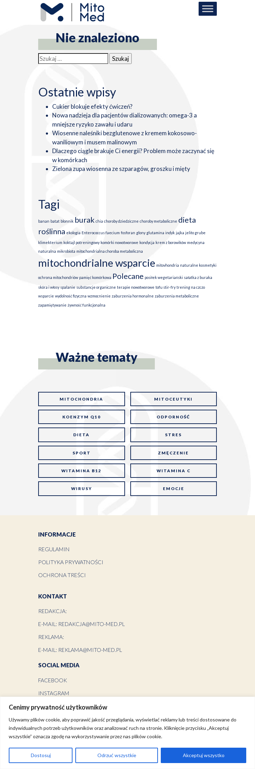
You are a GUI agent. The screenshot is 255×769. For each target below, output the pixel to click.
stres (173, 434)
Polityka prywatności (70, 562)
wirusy (81, 488)
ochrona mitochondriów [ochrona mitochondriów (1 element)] (58, 277)
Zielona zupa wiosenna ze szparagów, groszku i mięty (121, 168)
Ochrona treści (62, 575)
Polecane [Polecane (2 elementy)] (128, 276)
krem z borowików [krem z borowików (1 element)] (171, 242)
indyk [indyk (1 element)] (170, 232)
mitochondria (81, 399)
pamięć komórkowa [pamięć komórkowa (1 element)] (95, 277)
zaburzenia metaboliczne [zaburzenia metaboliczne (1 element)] (177, 296)
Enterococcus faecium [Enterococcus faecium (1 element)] (101, 232)
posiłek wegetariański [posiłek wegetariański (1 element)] (164, 277)
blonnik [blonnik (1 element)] (67, 221)
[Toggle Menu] (207, 8)
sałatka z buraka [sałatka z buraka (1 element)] (198, 277)
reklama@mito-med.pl (90, 650)
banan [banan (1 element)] (43, 221)
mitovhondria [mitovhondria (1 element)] (167, 265)
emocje (173, 488)
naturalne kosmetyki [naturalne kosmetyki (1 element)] (198, 265)
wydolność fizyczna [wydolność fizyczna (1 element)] (71, 296)
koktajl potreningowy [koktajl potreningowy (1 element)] (81, 242)
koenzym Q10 (81, 417)
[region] (127, 733)
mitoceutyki (173, 399)
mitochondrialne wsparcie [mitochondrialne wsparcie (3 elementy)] (96, 263)
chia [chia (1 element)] (99, 221)
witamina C (174, 470)
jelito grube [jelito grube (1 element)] (195, 232)
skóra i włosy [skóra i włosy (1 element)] (48, 287)
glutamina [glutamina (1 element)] (155, 232)
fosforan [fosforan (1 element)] (128, 232)
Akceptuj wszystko (204, 755)
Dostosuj (41, 755)
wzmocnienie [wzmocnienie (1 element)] (99, 296)
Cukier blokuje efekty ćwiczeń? (92, 106)
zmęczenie (173, 453)
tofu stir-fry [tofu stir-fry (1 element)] (165, 287)
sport (82, 453)
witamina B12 (81, 470)
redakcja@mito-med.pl (91, 624)
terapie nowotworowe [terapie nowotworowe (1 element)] (135, 287)
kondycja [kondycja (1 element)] (146, 242)
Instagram (53, 693)
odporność (173, 417)
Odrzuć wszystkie (116, 755)
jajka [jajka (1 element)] (180, 232)
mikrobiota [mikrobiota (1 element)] (66, 251)
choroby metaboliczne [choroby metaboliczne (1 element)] (158, 221)
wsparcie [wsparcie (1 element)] (46, 296)
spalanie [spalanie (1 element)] (67, 287)
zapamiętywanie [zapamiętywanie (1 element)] (52, 305)
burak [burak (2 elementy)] (85, 219)
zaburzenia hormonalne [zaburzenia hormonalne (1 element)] (133, 296)
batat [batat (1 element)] (55, 221)
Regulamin (54, 549)
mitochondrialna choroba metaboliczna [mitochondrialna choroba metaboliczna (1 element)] (109, 251)
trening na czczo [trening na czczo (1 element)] (191, 287)
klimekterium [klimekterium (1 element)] (50, 242)
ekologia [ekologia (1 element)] (73, 232)
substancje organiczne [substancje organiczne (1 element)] (96, 287)
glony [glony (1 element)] (140, 232)
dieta (81, 434)
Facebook (52, 680)
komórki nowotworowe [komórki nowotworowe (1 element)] (119, 242)
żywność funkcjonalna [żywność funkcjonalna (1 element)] (86, 305)
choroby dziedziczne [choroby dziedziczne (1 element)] (121, 221)
